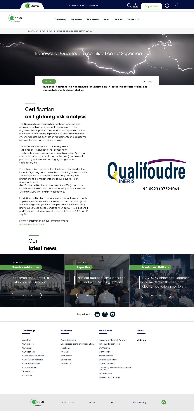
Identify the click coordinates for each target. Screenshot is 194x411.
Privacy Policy (139, 402)
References (66, 360)
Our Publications (29, 367)
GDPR (92, 402)
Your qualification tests (109, 344)
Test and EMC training (109, 377)
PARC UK (64, 352)
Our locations (28, 352)
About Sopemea (68, 340)
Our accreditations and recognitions (78, 344)
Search (113, 402)
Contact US (66, 363)
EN (175, 6)
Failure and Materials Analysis (113, 340)
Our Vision (27, 348)
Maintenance (105, 373)
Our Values (27, 375)
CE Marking (104, 348)
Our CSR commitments (32, 360)
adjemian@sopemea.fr (31, 224)
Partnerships (66, 356)
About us (26, 340)
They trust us (28, 371)
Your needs (105, 331)
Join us (118, 19)
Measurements (106, 356)
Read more (27, 295)
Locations (65, 348)
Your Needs (92, 19)
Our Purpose (28, 344)
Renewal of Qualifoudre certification (73, 31)
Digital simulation (107, 363)
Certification (104, 352)
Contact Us (133, 19)
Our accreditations (31, 363)
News (106, 19)
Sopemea (76, 19)
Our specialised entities (33, 356)
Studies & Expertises (108, 360)
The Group (60, 19)
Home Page (33, 31)
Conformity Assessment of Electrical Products (115, 368)
